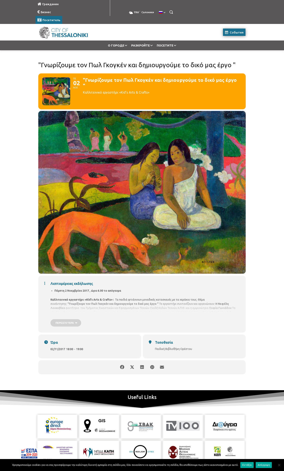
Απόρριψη (264, 464)
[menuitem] (162, 12)
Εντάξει (247, 464)
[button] (171, 12)
